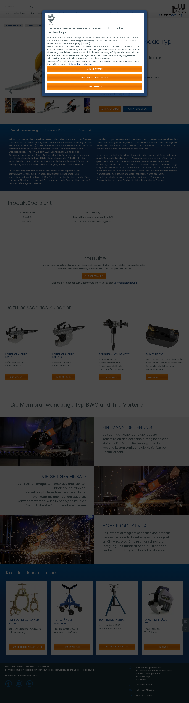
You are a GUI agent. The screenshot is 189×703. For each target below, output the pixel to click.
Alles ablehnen (94, 86)
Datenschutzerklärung (80, 64)
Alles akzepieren (94, 69)
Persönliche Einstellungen (94, 77)
